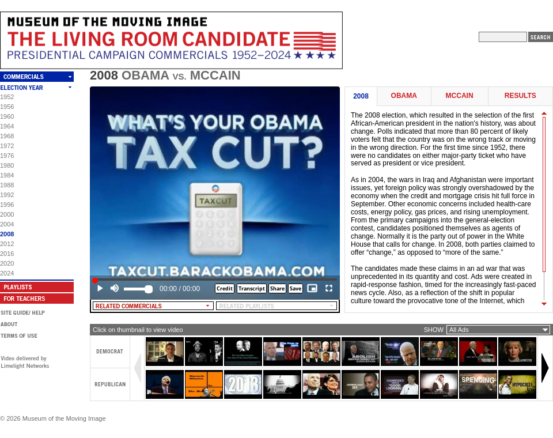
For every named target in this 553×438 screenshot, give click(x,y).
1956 (7, 106)
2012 (7, 243)
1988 (7, 185)
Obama (404, 96)
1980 (7, 165)
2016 (7, 253)
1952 (7, 96)
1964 (7, 126)
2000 (7, 214)
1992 (7, 194)
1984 (7, 175)
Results (520, 96)
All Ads (459, 329)
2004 (7, 224)
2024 (7, 273)
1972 (7, 145)
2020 (7, 263)
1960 (7, 116)
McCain (460, 96)
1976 (7, 155)
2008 (7, 234)
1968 (7, 136)
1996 (7, 204)
